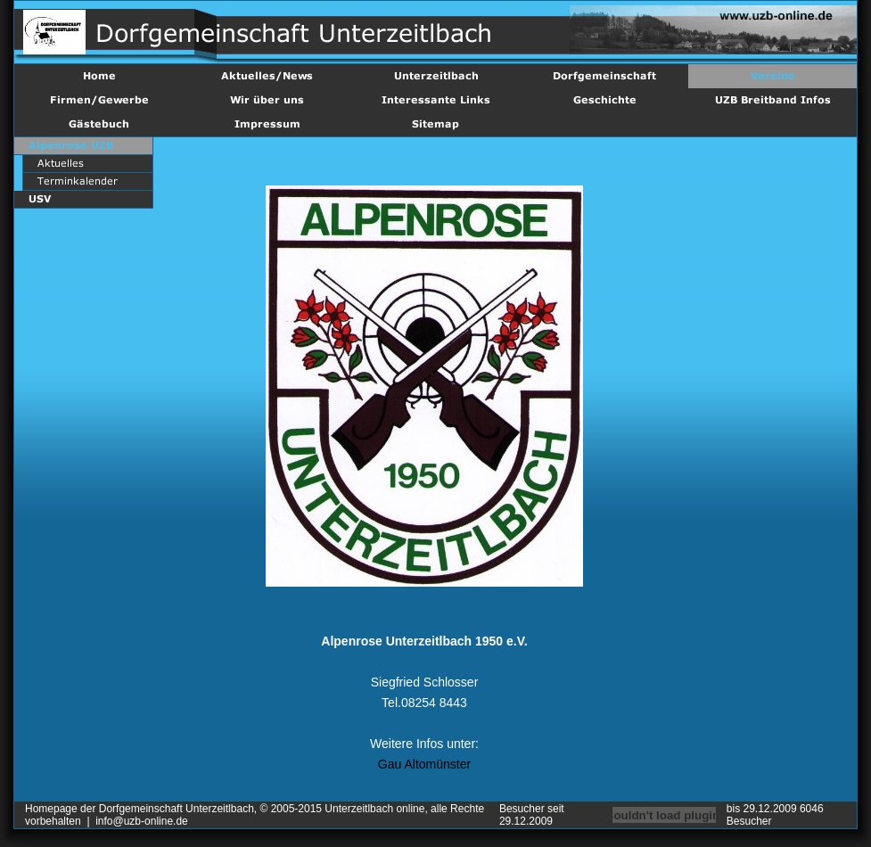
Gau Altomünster (424, 764)
